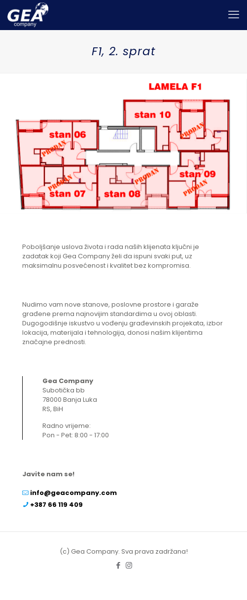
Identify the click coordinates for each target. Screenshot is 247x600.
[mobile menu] (233, 14)
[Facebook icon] (118, 565)
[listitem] (58, 143)
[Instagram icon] (129, 565)
